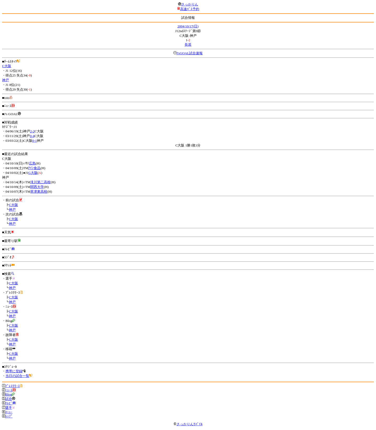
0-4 (32, 136)
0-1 (34, 141)
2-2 (32, 131)
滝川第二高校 (40, 182)
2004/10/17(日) (188, 26)
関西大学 (37, 187)
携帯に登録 (13, 371)
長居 (188, 44)
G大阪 (32, 173)
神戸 (5, 80)
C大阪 (6, 66)
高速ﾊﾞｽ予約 (189, 9)
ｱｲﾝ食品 (34, 168)
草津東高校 (38, 191)
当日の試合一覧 (17, 376)
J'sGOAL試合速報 (190, 53)
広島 (32, 163)
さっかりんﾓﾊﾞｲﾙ (188, 424)
